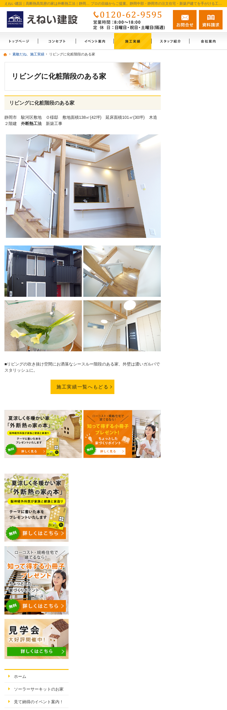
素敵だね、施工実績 (197, 343)
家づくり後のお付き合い (197, 414)
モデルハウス (191, 282)
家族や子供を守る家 (197, 398)
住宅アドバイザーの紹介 (197, 457)
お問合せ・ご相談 (195, 503)
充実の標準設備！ (195, 373)
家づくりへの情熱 (195, 442)
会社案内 (187, 429)
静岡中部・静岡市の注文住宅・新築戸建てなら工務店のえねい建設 (137, 698)
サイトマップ (191, 541)
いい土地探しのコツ (197, 294)
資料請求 (211, 19)
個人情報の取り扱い (197, 528)
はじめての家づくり (197, 386)
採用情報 (187, 472)
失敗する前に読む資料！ (197, 488)
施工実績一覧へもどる (82, 386)
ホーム (185, 233)
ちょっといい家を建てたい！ (197, 328)
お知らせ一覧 (191, 515)
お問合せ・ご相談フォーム (187, 653)
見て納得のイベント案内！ (197, 267)
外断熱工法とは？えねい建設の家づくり (197, 358)
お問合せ (185, 19)
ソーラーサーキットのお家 (197, 249)
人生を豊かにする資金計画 (197, 310)
